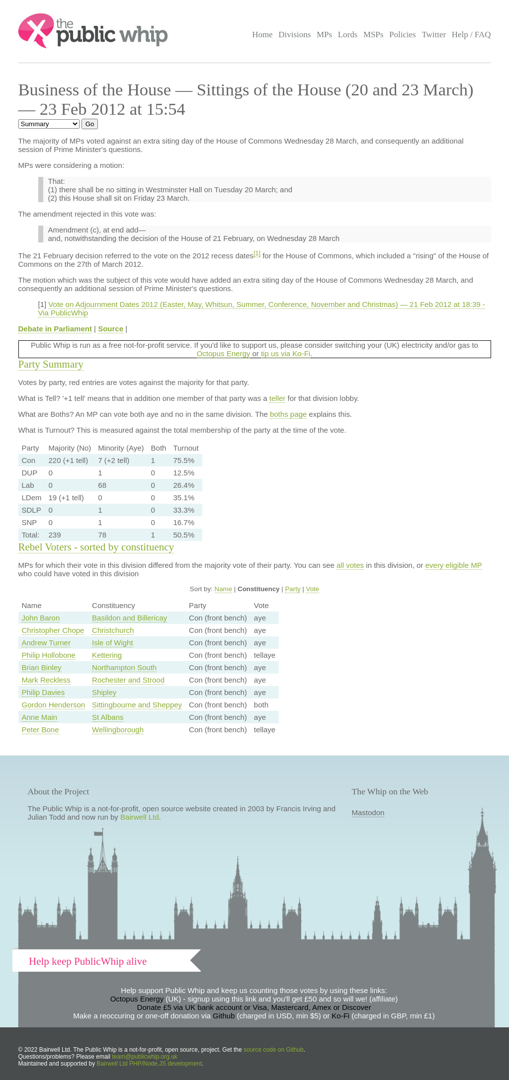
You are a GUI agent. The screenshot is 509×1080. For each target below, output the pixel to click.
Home (262, 34)
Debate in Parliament (55, 328)
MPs (324, 34)
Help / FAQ (471, 34)
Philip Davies (43, 692)
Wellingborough (118, 729)
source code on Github (274, 1049)
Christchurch (113, 630)
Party (292, 589)
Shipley (104, 692)
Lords (348, 34)
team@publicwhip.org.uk (144, 1056)
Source (110, 328)
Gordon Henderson (53, 704)
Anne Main (40, 717)
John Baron (41, 618)
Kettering (107, 655)
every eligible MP (453, 565)
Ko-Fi (340, 1015)
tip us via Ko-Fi (285, 353)
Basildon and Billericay (129, 618)
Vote (312, 589)
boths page (288, 414)
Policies (402, 34)
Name (224, 589)
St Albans (107, 717)
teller (277, 398)
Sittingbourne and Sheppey (137, 704)
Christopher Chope (53, 630)
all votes (350, 565)
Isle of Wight (112, 642)
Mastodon (368, 812)
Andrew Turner (46, 642)
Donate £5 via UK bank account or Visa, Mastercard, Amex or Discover (254, 1007)
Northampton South (124, 667)
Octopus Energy (224, 353)
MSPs (373, 34)
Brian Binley (42, 667)
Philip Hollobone (49, 655)
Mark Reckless (46, 680)
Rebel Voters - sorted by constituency (96, 547)
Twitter (434, 34)
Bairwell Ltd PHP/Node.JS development (149, 1063)
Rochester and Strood (128, 680)
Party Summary (51, 364)
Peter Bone (40, 729)
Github (224, 1015)
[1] (257, 253)
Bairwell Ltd (139, 817)
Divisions (294, 34)
